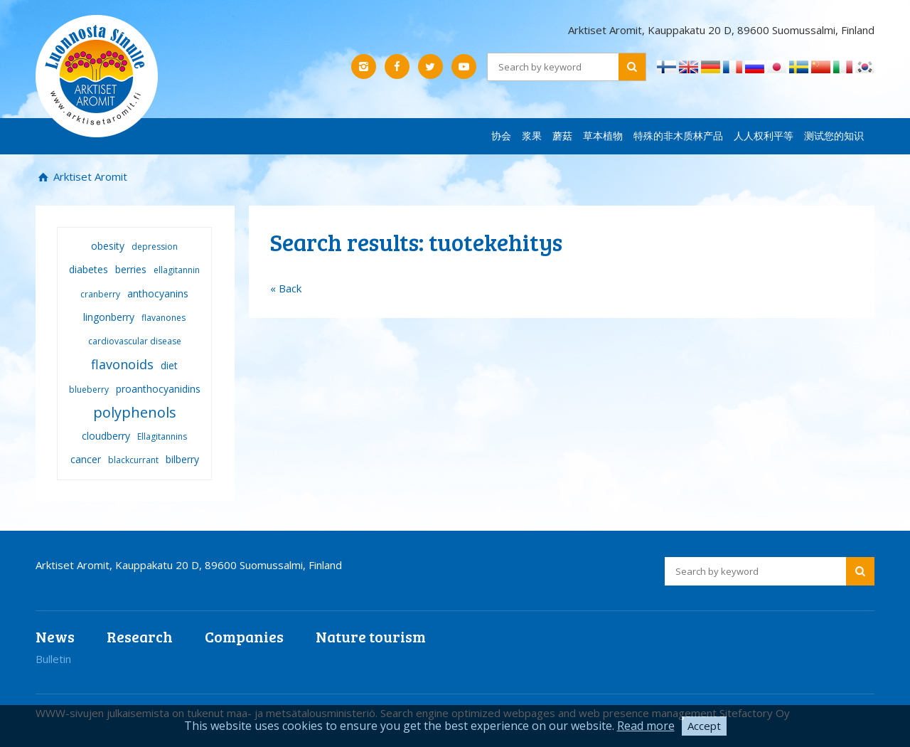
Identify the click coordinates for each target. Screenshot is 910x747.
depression (155, 246)
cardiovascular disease (134, 341)
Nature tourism (371, 636)
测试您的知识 (834, 135)
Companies (244, 636)
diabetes (88, 269)
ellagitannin (177, 270)
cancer (85, 459)
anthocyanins (157, 293)
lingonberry (108, 317)
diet (169, 365)
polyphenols (134, 412)
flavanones (163, 318)
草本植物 (603, 135)
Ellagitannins (162, 436)
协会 (501, 135)
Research (140, 636)
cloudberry (106, 436)
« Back (285, 288)
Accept (704, 726)
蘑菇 (562, 135)
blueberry (89, 389)
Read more (646, 725)
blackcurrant (133, 460)
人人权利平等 (763, 135)
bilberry (182, 459)
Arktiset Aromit (88, 176)
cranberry (100, 294)
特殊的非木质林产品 (678, 135)
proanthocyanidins (158, 389)
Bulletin (53, 659)
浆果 (532, 135)
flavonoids (122, 364)
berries (130, 269)
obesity (107, 246)
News (55, 636)
